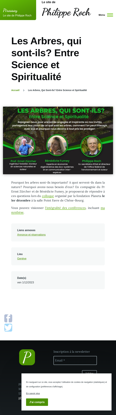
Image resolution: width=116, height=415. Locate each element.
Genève (21, 258)
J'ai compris (37, 402)
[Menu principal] (105, 15)
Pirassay (10, 10)
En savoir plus (33, 393)
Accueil (15, 90)
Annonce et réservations (31, 234)
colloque (48, 196)
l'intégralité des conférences (65, 208)
